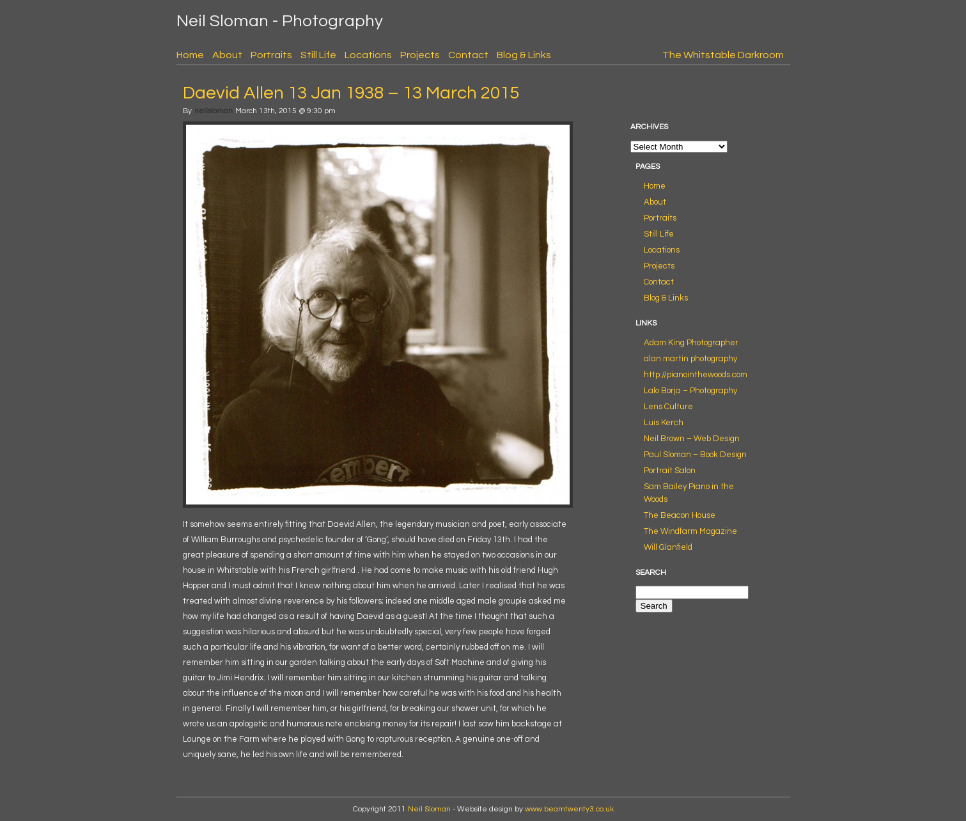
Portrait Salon (670, 470)
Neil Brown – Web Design (692, 438)
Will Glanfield (668, 547)
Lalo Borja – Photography (690, 390)
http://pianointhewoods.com (695, 374)
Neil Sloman (429, 809)
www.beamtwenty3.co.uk (569, 809)
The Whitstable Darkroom (723, 55)
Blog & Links (524, 55)
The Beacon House (679, 515)
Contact (468, 55)
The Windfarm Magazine (690, 531)
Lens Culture (668, 406)
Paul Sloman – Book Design (695, 454)
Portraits (271, 55)
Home (190, 55)
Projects (420, 55)
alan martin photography (690, 358)
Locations (368, 55)
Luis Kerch (663, 422)
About (227, 55)
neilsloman (213, 111)
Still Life (318, 55)
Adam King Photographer (691, 342)
